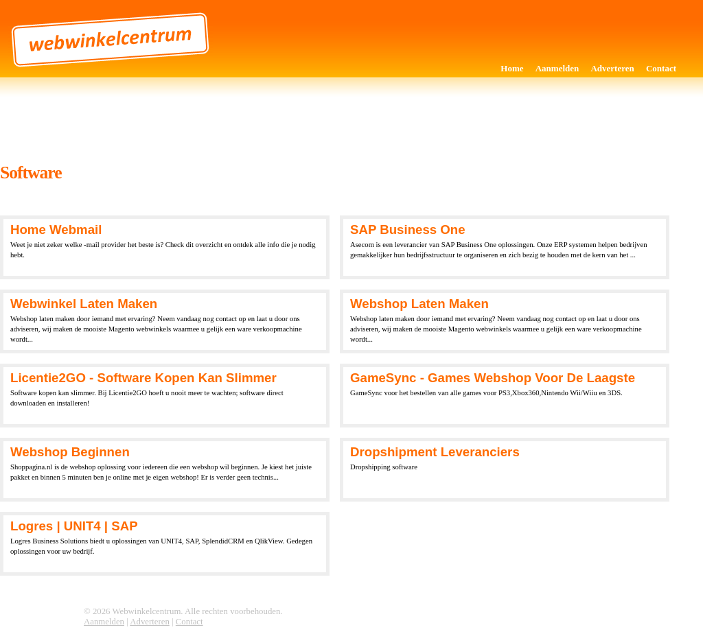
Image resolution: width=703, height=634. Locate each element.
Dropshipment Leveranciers (435, 452)
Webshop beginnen (70, 452)
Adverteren (612, 68)
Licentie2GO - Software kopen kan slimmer (143, 378)
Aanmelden (557, 68)
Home (511, 68)
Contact (661, 68)
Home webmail (56, 229)
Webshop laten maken (419, 303)
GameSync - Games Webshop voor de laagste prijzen (492, 379)
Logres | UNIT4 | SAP (74, 526)
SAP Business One (407, 229)
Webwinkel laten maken (83, 303)
